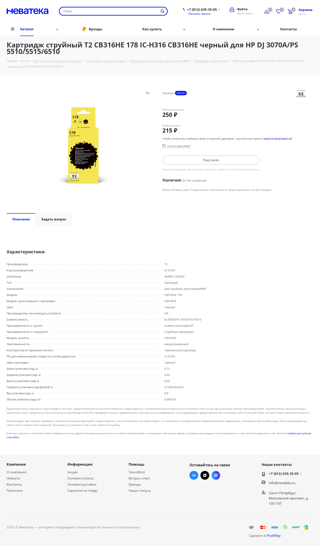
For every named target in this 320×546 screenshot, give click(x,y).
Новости (13, 478)
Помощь (136, 464)
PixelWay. (274, 535)
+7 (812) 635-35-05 (202, 9)
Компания (16, 464)
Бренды (135, 484)
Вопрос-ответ (139, 478)
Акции (72, 472)
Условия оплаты (80, 478)
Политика (14, 490)
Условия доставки (81, 484)
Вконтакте (193, 475)
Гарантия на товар (82, 490)
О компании (17, 472)
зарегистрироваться (277, 139)
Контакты (14, 484)
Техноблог (137, 472)
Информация (79, 464)
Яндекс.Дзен (204, 475)
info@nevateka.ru (282, 483)
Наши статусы (140, 490)
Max (215, 475)
